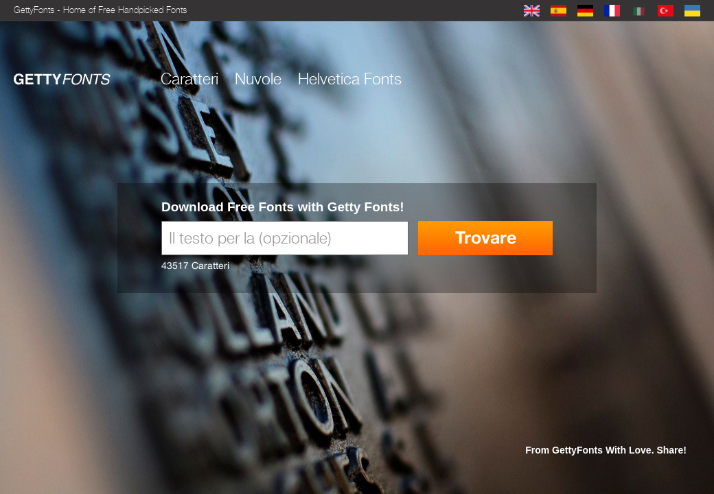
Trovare (485, 238)
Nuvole (258, 79)
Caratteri (189, 79)
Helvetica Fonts (350, 79)
